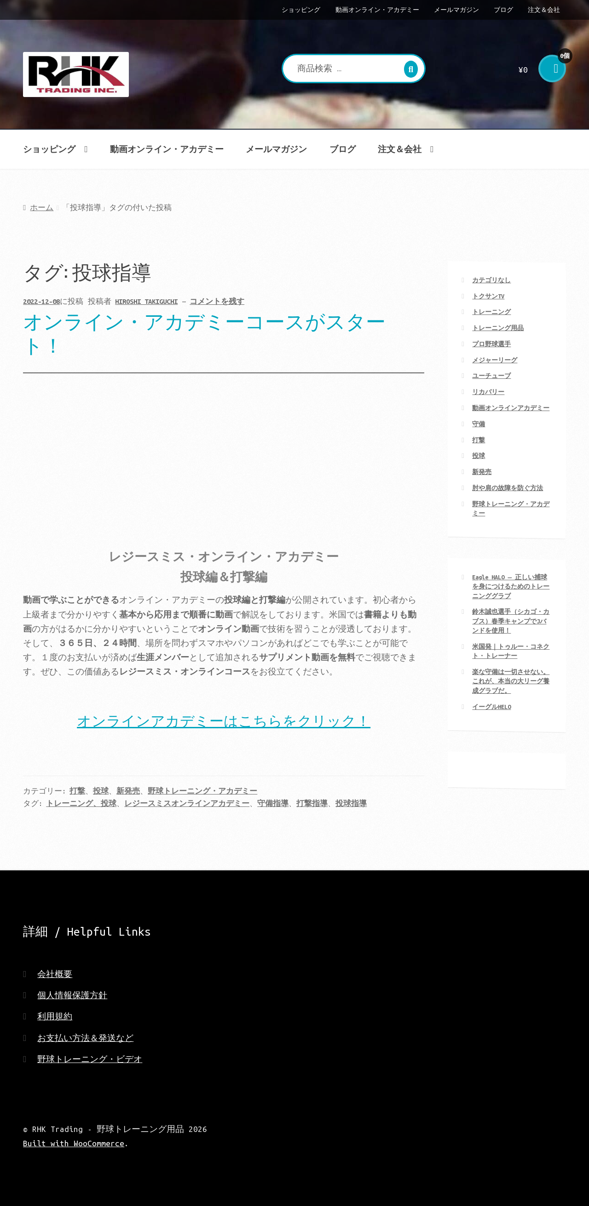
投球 (101, 791)
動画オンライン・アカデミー (377, 9)
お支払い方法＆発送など (85, 1038)
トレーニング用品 (498, 328)
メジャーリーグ (494, 360)
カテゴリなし (491, 280)
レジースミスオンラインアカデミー (186, 803)
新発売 (128, 791)
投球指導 (351, 803)
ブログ (503, 9)
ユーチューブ (491, 375)
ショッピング (301, 9)
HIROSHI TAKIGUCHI (146, 301)
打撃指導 (312, 803)
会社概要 (54, 974)
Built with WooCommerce (73, 1143)
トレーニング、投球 (81, 803)
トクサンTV (488, 296)
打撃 (77, 791)
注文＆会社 (544, 9)
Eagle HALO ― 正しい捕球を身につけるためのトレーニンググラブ (510, 586)
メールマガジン (456, 9)
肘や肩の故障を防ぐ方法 (507, 488)
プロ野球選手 (491, 344)
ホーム (41, 207)
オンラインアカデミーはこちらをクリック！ (223, 719)
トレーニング (491, 312)
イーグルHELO (491, 706)
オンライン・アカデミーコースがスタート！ (204, 331)
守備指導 (273, 803)
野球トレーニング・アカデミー (202, 791)
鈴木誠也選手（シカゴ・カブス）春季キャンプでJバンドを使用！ (510, 621)
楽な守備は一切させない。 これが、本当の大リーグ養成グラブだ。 (510, 681)
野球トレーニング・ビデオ (89, 1059)
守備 (478, 424)
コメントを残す (217, 301)
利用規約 (54, 1016)
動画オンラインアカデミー (510, 408)
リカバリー (488, 392)
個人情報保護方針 (72, 995)
